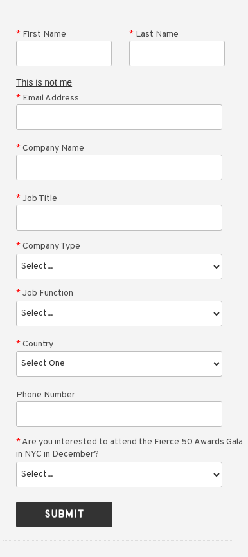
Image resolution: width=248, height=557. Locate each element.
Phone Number (45, 395)
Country (34, 344)
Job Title (36, 198)
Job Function (44, 293)
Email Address (47, 98)
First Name (41, 34)
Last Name (154, 34)
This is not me (44, 82)
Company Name (50, 148)
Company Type (48, 246)
